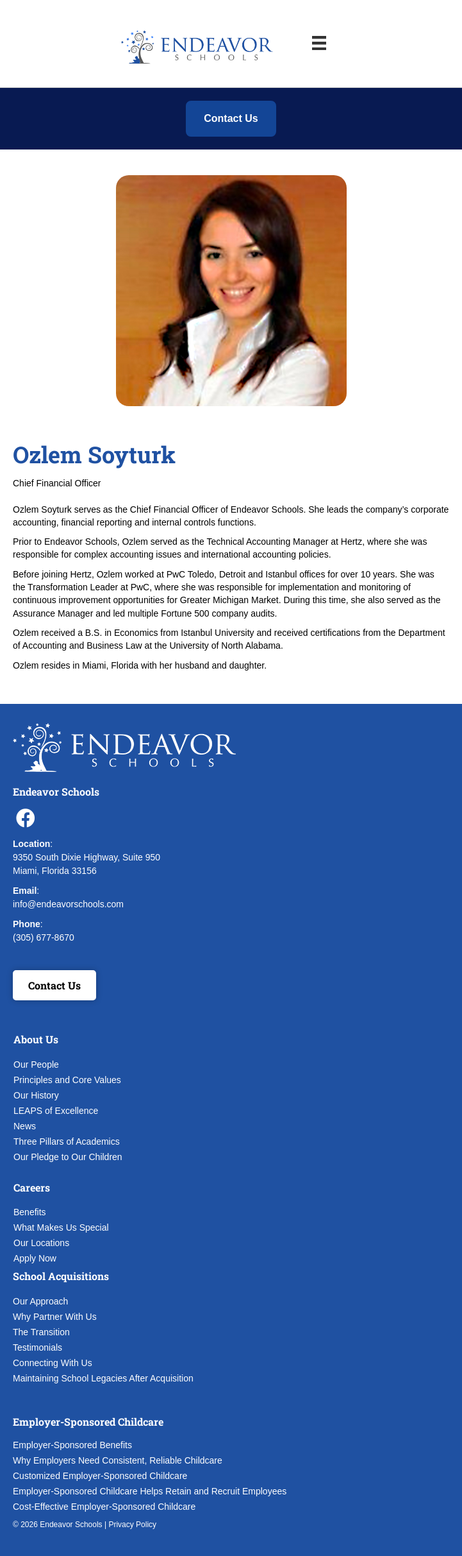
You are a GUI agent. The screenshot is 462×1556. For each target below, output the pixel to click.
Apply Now (34, 1258)
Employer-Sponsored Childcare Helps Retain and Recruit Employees (149, 1491)
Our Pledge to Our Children (67, 1157)
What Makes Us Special (61, 1227)
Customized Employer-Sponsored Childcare (100, 1476)
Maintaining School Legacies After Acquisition (103, 1378)
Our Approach (40, 1301)
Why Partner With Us (55, 1317)
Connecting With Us (52, 1363)
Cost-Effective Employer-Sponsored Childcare (104, 1506)
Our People (36, 1064)
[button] (25, 818)
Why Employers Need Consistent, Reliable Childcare (117, 1460)
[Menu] (319, 43)
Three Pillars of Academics (66, 1141)
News (24, 1126)
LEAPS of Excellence (55, 1111)
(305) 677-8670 (43, 937)
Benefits (29, 1212)
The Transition (41, 1332)
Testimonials (37, 1347)
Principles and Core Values (67, 1080)
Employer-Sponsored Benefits (72, 1445)
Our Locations (41, 1243)
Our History (36, 1095)
